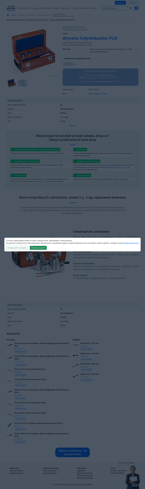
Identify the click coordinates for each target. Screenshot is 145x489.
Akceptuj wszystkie (38, 248)
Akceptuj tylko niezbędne (16, 248)
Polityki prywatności (131, 243)
